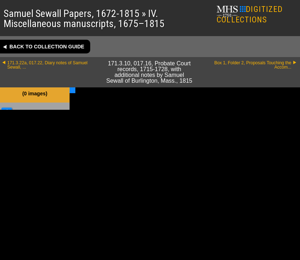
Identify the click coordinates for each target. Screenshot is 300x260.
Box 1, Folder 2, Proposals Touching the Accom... (252, 65)
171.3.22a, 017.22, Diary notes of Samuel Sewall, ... (47, 65)
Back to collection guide (46, 46)
